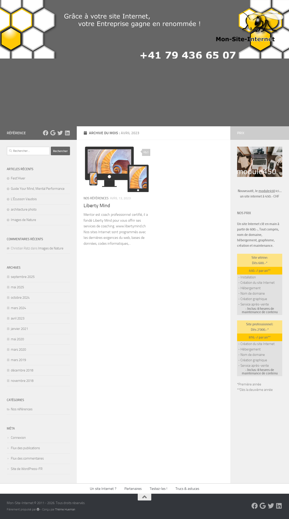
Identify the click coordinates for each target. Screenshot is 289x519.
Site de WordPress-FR (26, 469)
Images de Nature (23, 220)
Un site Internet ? (103, 488)
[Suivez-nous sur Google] (53, 133)
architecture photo (24, 209)
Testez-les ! (158, 488)
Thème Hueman (65, 509)
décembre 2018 (22, 370)
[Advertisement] (144, 92)
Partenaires (133, 488)
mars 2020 (18, 350)
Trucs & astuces (187, 488)
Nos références (96, 198)
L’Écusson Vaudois (24, 199)
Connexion (18, 438)
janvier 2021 (19, 329)
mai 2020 (17, 339)
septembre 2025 (23, 277)
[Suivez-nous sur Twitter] (60, 133)
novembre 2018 (22, 381)
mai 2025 (17, 287)
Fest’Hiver (18, 178)
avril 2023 (17, 318)
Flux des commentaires (27, 458)
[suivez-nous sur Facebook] (45, 133)
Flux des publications (25, 448)
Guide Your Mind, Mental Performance (38, 189)
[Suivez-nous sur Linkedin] (67, 133)
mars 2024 (18, 308)
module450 (267, 191)
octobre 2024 (20, 298)
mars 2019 (18, 360)
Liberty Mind (97, 206)
